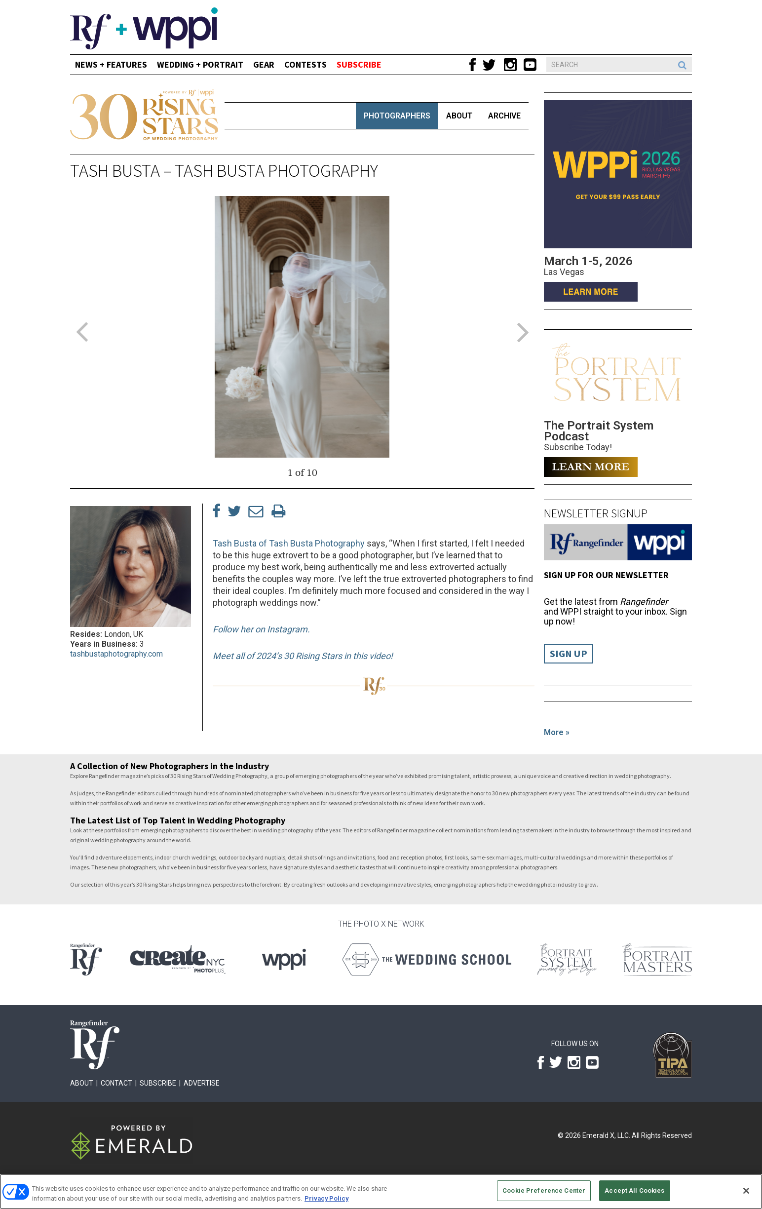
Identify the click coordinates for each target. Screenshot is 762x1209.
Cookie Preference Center (543, 1190)
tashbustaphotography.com (116, 654)
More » (557, 732)
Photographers (397, 115)
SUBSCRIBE (359, 64)
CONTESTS (305, 64)
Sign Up (568, 653)
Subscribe (158, 1083)
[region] (381, 1191)
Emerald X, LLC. (606, 1135)
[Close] (746, 1191)
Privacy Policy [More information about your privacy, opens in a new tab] (326, 1198)
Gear (263, 64)
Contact (116, 1083)
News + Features (111, 64)
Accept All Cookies (634, 1190)
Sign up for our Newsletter (606, 575)
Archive (504, 115)
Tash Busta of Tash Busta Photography (289, 543)
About (459, 115)
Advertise (202, 1083)
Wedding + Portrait (200, 64)
